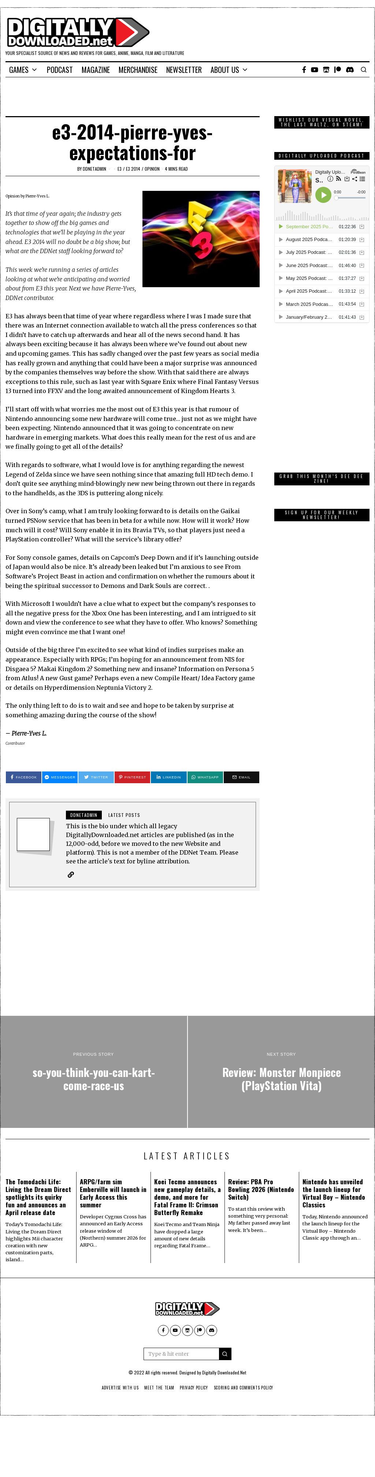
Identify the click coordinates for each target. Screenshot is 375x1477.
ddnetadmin (94, 169)
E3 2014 (133, 169)
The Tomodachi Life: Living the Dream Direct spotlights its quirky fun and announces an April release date (38, 1197)
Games (19, 69)
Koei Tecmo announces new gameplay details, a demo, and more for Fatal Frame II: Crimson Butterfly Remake (187, 1197)
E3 (120, 169)
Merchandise (138, 69)
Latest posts (124, 815)
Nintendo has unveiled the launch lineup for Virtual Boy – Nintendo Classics (333, 1193)
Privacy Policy (194, 1388)
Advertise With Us (116, 1388)
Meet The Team (157, 1388)
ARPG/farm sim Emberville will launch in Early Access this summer (113, 1193)
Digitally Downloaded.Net (224, 1373)
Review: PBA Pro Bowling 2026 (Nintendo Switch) (261, 1189)
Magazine (96, 69)
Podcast (60, 69)
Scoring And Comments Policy (246, 1388)
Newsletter (184, 69)
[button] (225, 1354)
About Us (225, 69)
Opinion (152, 169)
